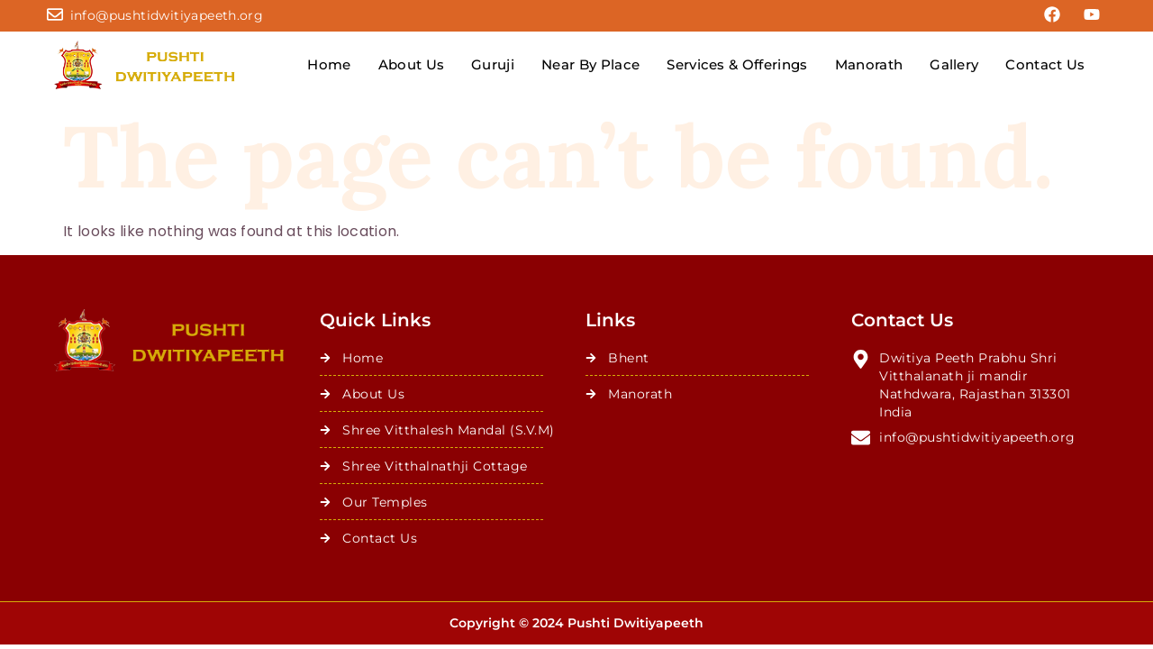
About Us (411, 64)
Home (328, 64)
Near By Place (590, 64)
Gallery (954, 64)
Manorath (869, 64)
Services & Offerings (737, 64)
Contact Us (1045, 64)
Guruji (492, 64)
